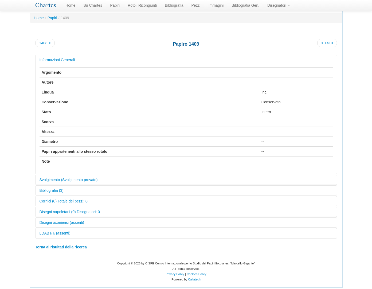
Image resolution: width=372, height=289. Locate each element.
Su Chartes (92, 5)
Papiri (115, 5)
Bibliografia (174, 5)
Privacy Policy (175, 274)
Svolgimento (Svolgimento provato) (69, 180)
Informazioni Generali (57, 60)
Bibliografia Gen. (245, 5)
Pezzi (195, 5)
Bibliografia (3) (52, 190)
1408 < (45, 43)
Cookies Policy (196, 274)
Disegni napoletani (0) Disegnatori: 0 (70, 212)
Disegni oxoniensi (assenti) (62, 222)
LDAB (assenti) (55, 233)
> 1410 (327, 43)
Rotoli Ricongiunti (142, 5)
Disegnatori (278, 5)
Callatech (194, 279)
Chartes (45, 5)
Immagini (216, 5)
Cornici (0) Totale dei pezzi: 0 (64, 201)
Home (70, 5)
